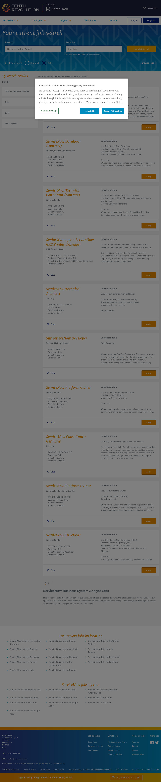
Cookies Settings (49, 111)
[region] (81, 98)
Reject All (89, 111)
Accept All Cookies (113, 111)
